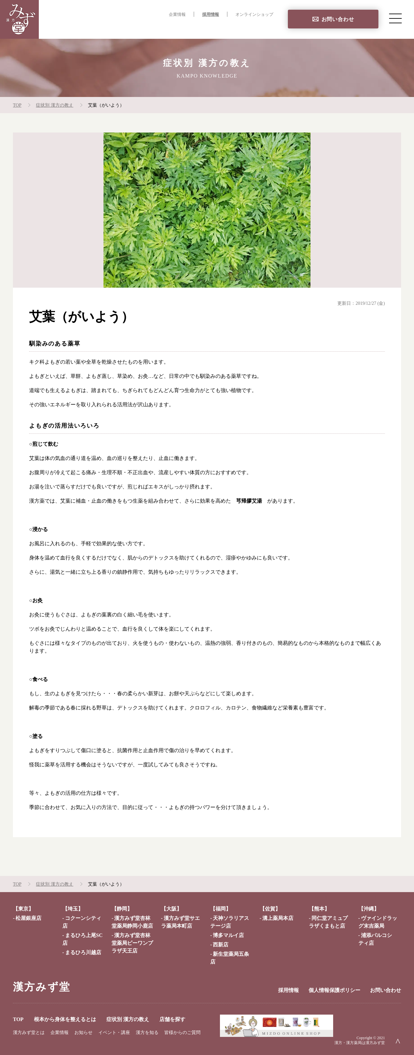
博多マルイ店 (228, 935)
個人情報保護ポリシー (334, 990)
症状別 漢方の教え (214, 27)
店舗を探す (260, 27)
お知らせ (83, 1032)
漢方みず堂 (42, 987)
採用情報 (210, 14)
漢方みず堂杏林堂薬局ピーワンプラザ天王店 (132, 943)
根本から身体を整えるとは (150, 27)
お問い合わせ (337, 19)
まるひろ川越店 (83, 952)
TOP (103, 27)
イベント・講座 (114, 1032)
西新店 (220, 944)
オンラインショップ (254, 14)
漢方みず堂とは (29, 1032)
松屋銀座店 (28, 918)
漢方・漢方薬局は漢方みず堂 (359, 1042)
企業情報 (177, 14)
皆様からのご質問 (182, 1032)
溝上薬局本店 (277, 918)
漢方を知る (147, 1032)
